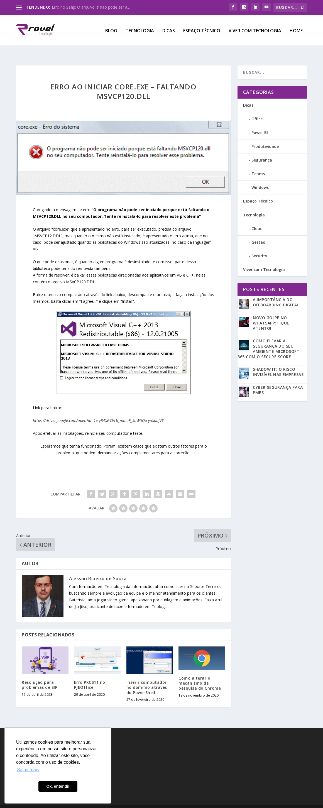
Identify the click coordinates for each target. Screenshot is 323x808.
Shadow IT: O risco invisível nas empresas (278, 362)
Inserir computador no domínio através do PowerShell (146, 677)
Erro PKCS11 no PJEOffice (89, 675)
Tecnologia (140, 30)
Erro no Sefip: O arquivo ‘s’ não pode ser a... (91, 7)
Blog (111, 30)
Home (296, 30)
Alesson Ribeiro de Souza (97, 569)
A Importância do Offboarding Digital (276, 292)
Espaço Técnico (201, 30)
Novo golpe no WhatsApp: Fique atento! (271, 313)
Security (259, 246)
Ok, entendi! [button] (57, 786)
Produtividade (265, 136)
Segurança (261, 150)
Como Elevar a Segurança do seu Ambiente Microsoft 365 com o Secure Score (268, 339)
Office (257, 109)
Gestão (258, 232)
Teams (258, 164)
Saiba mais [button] (28, 769)
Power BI (259, 122)
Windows (260, 177)
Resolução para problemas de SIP (39, 675)
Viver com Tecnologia (255, 30)
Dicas (168, 30)
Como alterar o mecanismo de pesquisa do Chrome (199, 673)
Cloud (257, 218)
